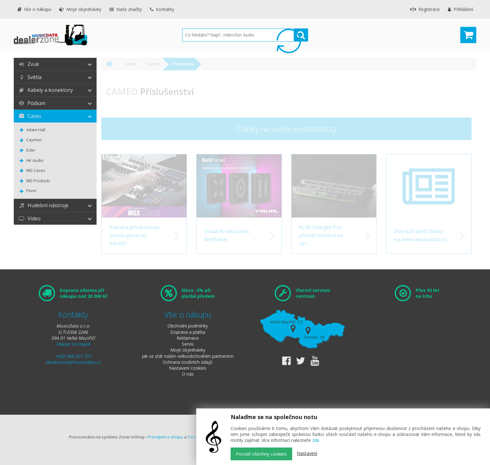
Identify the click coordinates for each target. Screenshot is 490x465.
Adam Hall (35, 129)
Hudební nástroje (43, 205)
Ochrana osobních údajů (187, 362)
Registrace (425, 9)
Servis (188, 344)
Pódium (31, 103)
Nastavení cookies (187, 368)
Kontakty (162, 9)
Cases (29, 115)
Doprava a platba (187, 332)
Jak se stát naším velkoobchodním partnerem (187, 356)
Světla (30, 77)
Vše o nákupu (34, 9)
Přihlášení (460, 9)
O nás (188, 374)
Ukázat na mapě (73, 344)
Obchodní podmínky (188, 326)
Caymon (34, 139)
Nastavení (307, 453)
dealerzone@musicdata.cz (73, 362)
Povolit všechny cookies (261, 454)
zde (315, 440)
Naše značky (125, 9)
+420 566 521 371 (73, 356)
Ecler (30, 150)
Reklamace (188, 338)
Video (29, 218)
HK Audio (34, 160)
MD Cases (35, 170)
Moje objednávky (80, 9)
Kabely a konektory (45, 90)
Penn (31, 190)
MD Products (38, 180)
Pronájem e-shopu (165, 437)
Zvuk (28, 64)
